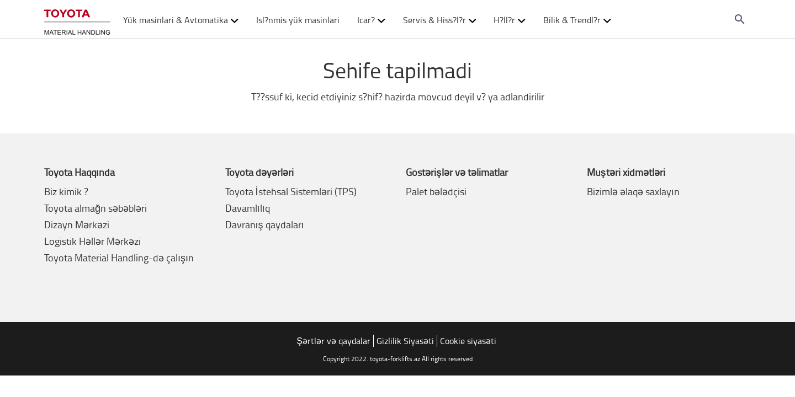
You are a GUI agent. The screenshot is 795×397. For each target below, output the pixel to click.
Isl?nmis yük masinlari (298, 20)
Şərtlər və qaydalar (333, 341)
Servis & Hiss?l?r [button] (439, 20)
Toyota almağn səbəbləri (95, 207)
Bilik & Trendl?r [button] (577, 20)
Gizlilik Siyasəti (405, 341)
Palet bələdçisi (436, 191)
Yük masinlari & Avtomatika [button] (181, 20)
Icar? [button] (371, 20)
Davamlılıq (247, 207)
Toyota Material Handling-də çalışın (119, 257)
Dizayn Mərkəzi (76, 224)
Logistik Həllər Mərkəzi (92, 241)
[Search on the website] (740, 19)
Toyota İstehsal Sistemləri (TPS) (291, 191)
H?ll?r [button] (510, 20)
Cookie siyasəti (468, 341)
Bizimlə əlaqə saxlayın (633, 191)
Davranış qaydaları (264, 224)
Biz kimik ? (66, 191)
